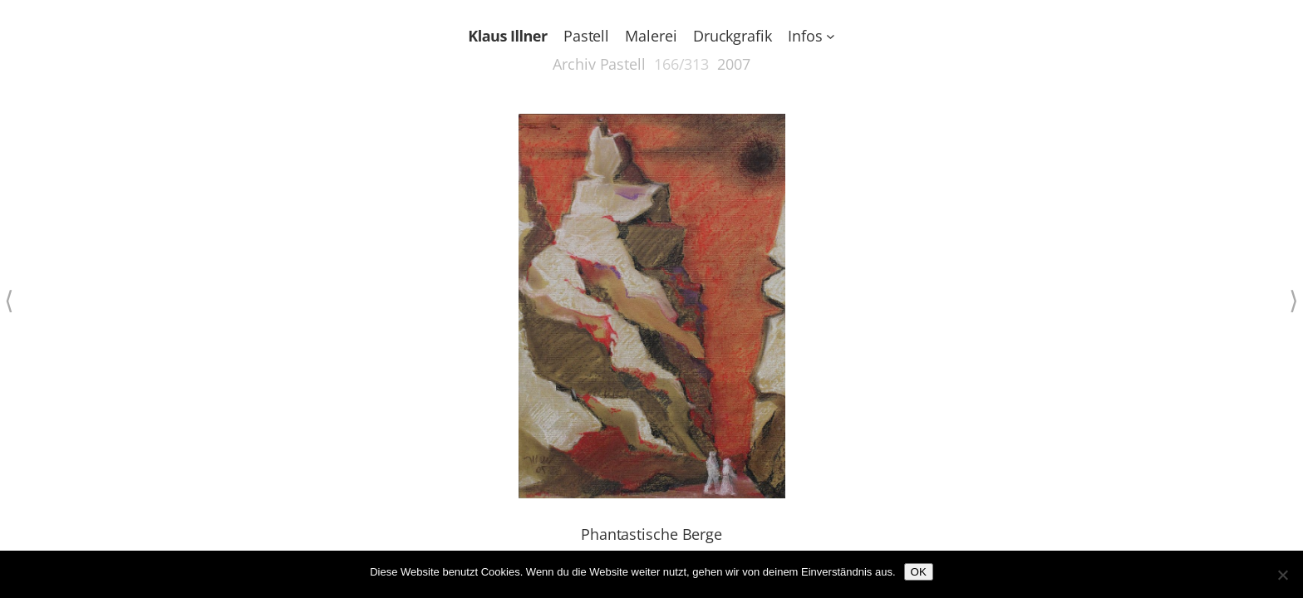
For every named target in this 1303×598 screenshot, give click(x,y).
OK (919, 572)
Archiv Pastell (599, 64)
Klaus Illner (507, 36)
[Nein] (1282, 574)
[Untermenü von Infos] (830, 36)
